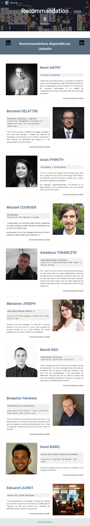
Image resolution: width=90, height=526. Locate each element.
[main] (45, 15)
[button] (2, 3)
